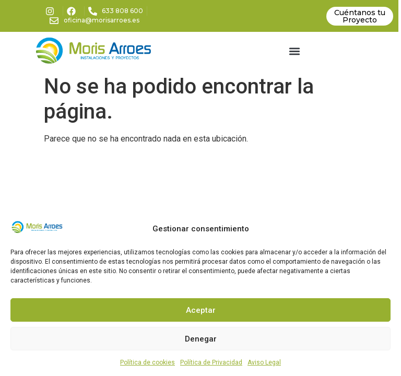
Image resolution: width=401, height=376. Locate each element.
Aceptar (201, 310)
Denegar (201, 339)
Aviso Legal (264, 362)
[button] (294, 51)
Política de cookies (147, 362)
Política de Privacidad (211, 362)
